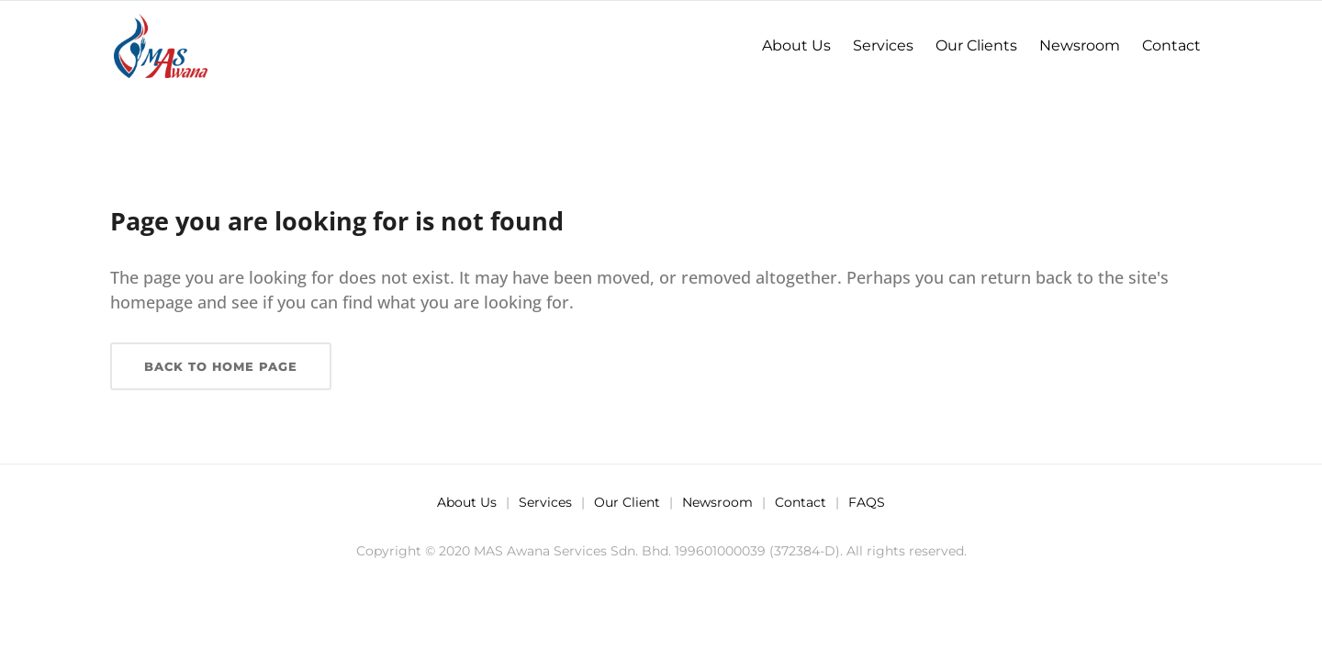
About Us (467, 502)
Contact (800, 502)
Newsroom (717, 502)
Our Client (627, 502)
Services (545, 502)
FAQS (866, 502)
